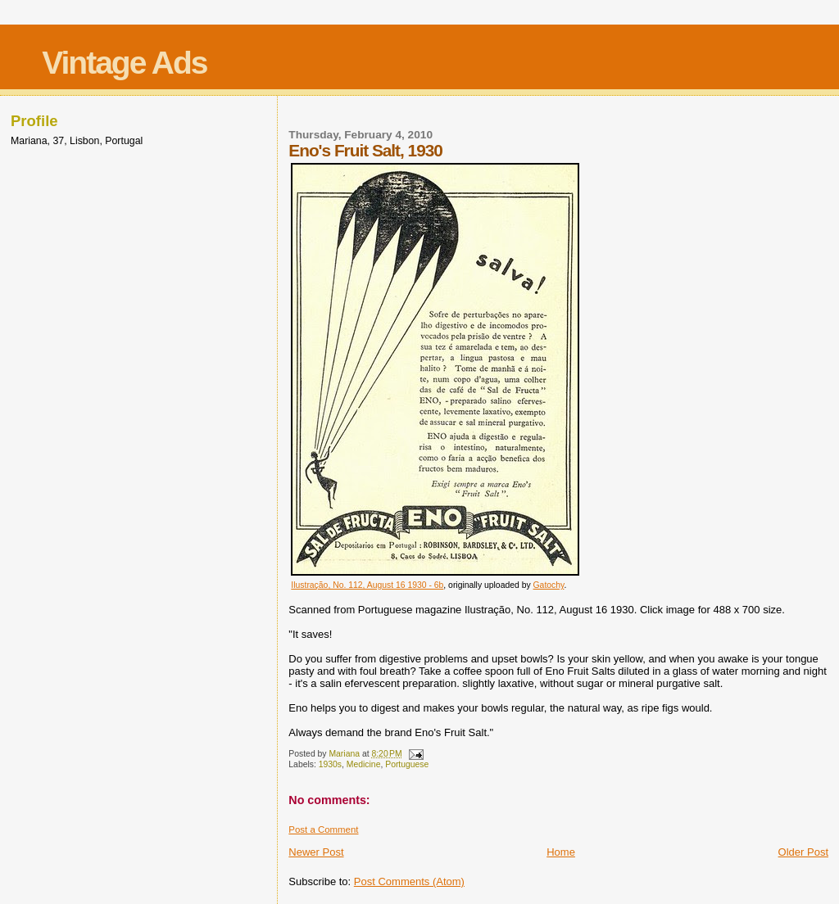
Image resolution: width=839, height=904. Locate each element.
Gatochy (549, 585)
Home (560, 852)
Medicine (364, 764)
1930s (330, 764)
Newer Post (315, 852)
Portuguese (407, 764)
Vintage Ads (124, 62)
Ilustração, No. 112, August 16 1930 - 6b (367, 585)
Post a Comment (323, 829)
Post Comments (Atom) (409, 881)
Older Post (803, 852)
